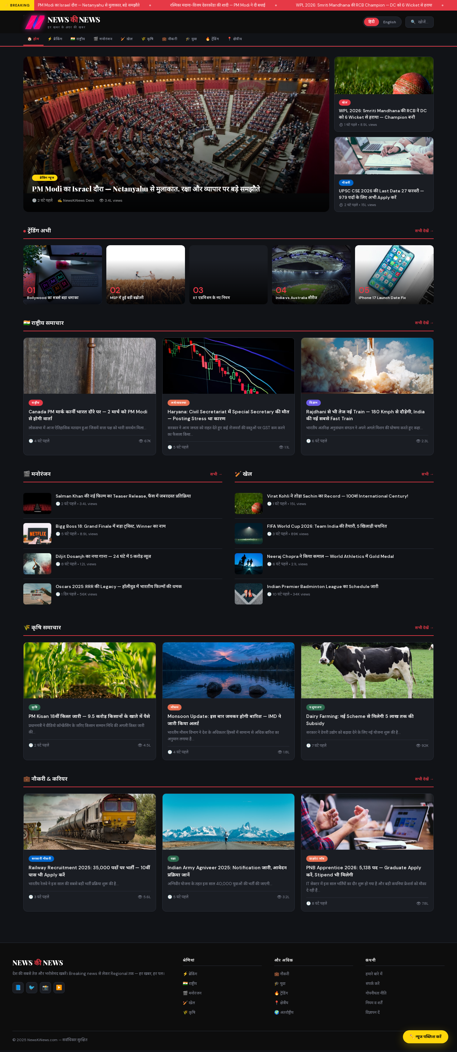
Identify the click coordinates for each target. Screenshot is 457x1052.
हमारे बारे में (374, 975)
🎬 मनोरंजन (117, 40)
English (389, 22)
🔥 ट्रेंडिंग (247, 40)
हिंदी (371, 21)
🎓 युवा (222, 40)
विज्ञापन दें (373, 1014)
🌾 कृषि (170, 40)
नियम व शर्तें (374, 1004)
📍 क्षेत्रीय (274, 40)
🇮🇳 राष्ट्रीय (88, 40)
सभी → (216, 476)
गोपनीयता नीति (376, 995)
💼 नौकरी (196, 40)
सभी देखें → (424, 233)
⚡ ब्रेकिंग (61, 40)
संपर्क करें (373, 985)
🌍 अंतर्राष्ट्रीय (283, 1014)
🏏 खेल (145, 40)
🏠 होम (35, 40)
